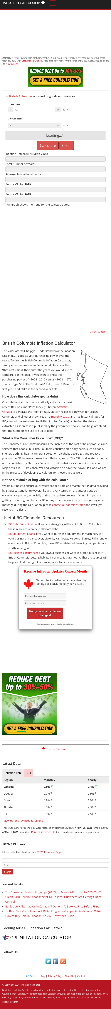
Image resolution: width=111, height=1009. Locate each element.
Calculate (48, 145)
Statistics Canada (30, 60)
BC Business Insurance (22, 553)
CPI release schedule (42, 832)
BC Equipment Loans (21, 534)
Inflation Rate (13, 773)
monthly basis (60, 416)
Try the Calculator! (57, 749)
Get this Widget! (98, 331)
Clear (66, 145)
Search (7, 871)
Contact (81, 976)
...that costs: (14, 104)
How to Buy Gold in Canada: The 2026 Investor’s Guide (39, 916)
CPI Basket (31, 976)
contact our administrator (68, 505)
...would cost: (15, 118)
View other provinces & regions (23, 820)
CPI (29, 773)
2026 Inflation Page (49, 852)
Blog (42, 976)
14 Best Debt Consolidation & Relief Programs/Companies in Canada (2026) (53, 911)
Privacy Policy (54, 976)
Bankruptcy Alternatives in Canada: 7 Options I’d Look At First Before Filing (52, 906)
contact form (10, 1002)
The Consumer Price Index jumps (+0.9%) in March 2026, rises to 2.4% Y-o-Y (53, 892)
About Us (69, 976)
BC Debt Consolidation (22, 524)
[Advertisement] (55, 31)
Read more (12, 63)
